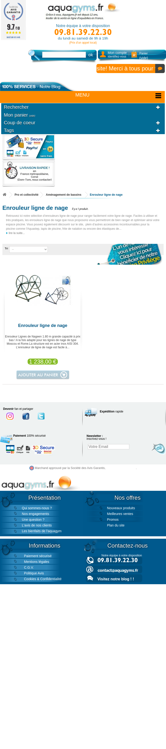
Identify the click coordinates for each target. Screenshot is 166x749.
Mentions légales (36, 562)
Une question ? (33, 519)
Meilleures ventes (120, 514)
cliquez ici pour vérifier (121, 468)
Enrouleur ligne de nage (42, 325)
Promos (113, 519)
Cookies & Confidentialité (42, 579)
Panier (143, 56)
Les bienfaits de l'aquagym (41, 531)
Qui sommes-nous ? (37, 508)
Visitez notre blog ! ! (115, 579)
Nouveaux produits (121, 508)
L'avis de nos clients (37, 525)
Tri (6, 248)
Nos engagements (35, 514)
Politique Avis (34, 573)
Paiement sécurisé (38, 556)
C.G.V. (29, 567)
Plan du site (115, 525)
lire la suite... (15, 233)
